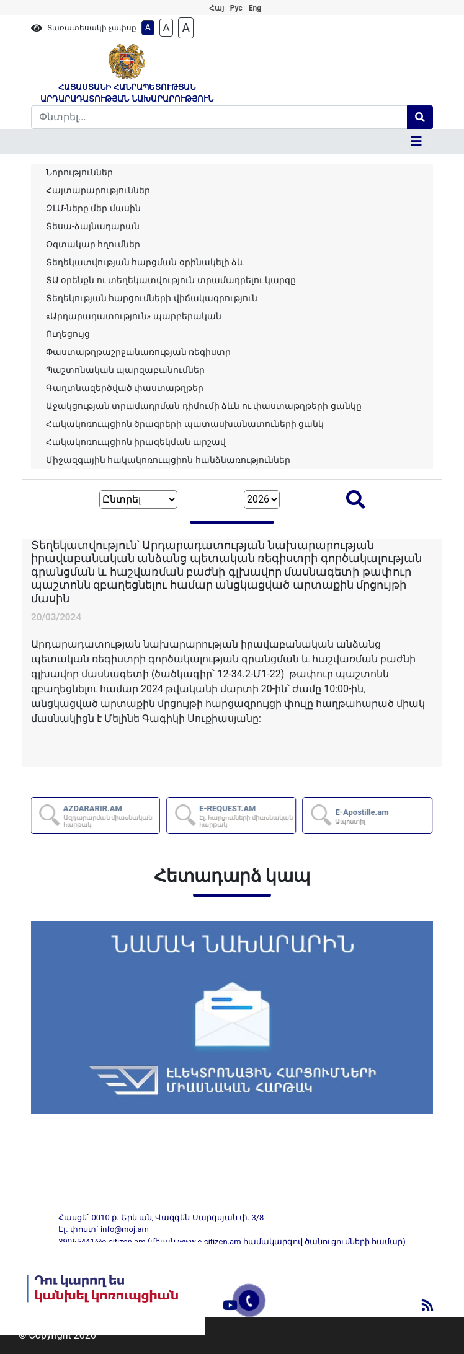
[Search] (219, 117)
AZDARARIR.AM (112, 816)
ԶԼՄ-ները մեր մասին (93, 208)
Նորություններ (79, 172)
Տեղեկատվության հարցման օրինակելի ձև (145, 262)
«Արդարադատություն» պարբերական (133, 316)
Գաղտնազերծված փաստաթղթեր (124, 388)
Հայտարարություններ (98, 190)
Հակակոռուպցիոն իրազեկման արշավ (136, 442)
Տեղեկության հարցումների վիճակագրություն (151, 298)
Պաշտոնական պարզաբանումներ (125, 370)
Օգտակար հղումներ (93, 244)
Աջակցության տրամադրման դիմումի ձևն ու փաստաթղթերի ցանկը (204, 406)
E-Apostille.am (363, 816)
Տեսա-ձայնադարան (93, 226)
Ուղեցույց (68, 334)
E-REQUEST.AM (247, 816)
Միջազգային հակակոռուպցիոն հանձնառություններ (168, 460)
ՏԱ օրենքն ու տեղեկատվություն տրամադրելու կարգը (171, 280)
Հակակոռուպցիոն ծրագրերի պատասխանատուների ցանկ (185, 424)
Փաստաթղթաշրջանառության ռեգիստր (138, 352)
